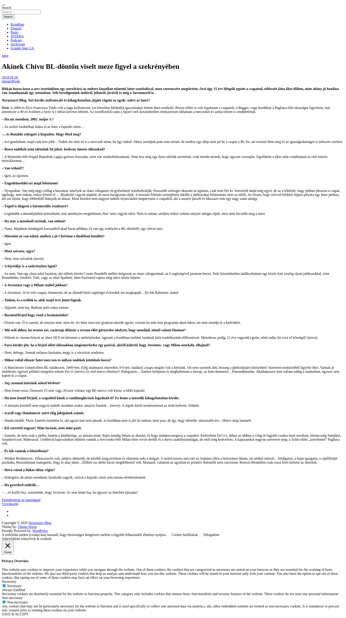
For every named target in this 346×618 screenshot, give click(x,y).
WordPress (40, 531)
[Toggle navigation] (3, 5)
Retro (15, 32)
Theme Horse (27, 527)
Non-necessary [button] (12, 598)
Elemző (16, 28)
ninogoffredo (11, 81)
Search (6, 7)
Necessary (14, 586)
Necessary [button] (9, 581)
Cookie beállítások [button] (185, 535)
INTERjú (17, 36)
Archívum (18, 44)
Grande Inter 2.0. (23, 48)
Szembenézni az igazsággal (21, 500)
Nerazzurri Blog (39, 523)
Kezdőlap (17, 24)
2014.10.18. (10, 77)
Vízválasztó (10, 504)
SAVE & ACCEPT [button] (15, 614)
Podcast (16, 40)
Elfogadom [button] (211, 535)
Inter (5, 56)
